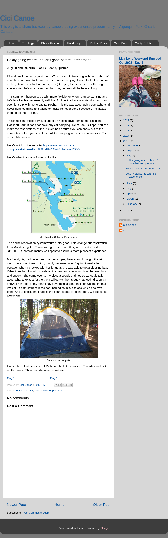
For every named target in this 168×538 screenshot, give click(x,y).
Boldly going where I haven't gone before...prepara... (142, 162)
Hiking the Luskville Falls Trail (143, 168)
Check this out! (50, 43)
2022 (126, 120)
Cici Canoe (17, 18)
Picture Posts (98, 43)
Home (11, 43)
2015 (126, 210)
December (132, 145)
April (129, 193)
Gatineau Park (24, 390)
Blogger (104, 528)
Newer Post (16, 505)
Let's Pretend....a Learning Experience (141, 175)
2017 (126, 135)
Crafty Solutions (145, 43)
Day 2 (54, 378)
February (132, 204)
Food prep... (75, 43)
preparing (57, 390)
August (130, 150)
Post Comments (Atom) (36, 512)
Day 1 (11, 378)
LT (124, 230)
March (130, 198)
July (129, 155)
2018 (126, 130)
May (129, 188)
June (129, 183)
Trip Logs (28, 43)
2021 (126, 125)
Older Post (101, 505)
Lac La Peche (43, 390)
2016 (126, 140)
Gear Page (121, 43)
